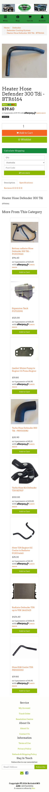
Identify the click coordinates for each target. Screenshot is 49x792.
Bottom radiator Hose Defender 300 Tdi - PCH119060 (22, 251)
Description (9, 183)
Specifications (26, 183)
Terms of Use (25, 743)
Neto (33, 788)
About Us (24, 728)
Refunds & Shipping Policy (24, 754)
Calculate (24, 173)
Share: (9, 105)
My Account (24, 708)
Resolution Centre (24, 719)
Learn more (41, 113)
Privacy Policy (24, 749)
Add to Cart (24, 132)
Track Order (24, 714)
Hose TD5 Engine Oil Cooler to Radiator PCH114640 (22, 550)
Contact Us (24, 734)
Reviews (13, 188)
